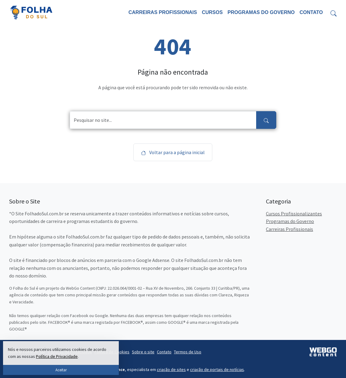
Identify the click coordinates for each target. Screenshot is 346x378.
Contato (311, 12)
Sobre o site (143, 352)
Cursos (212, 12)
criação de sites (171, 369)
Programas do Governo (261, 12)
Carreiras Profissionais (163, 12)
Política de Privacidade (57, 356)
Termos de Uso (187, 352)
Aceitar (61, 369)
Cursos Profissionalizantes (294, 213)
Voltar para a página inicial (173, 152)
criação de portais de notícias (217, 369)
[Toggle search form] (333, 12)
